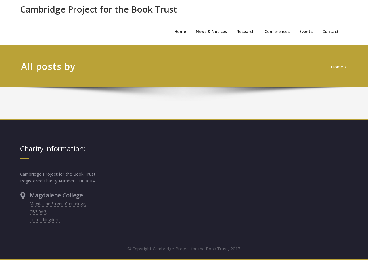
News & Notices (211, 31)
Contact (330, 31)
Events (306, 31)
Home (180, 31)
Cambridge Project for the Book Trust (98, 9)
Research (246, 31)
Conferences (277, 31)
